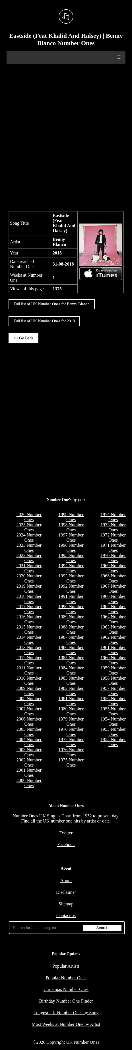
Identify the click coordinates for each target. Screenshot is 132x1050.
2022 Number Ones (29, 558)
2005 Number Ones (29, 732)
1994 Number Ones (71, 568)
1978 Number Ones (71, 732)
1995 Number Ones (71, 558)
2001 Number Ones (29, 773)
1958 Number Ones (112, 681)
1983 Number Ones (71, 681)
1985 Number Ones (71, 660)
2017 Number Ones (29, 609)
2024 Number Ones (29, 537)
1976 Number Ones (71, 752)
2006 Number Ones (29, 722)
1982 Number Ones (71, 691)
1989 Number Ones (71, 619)
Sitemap (66, 903)
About (66, 880)
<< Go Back (23, 338)
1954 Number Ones (112, 722)
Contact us (66, 915)
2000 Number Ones (29, 783)
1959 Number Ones (112, 670)
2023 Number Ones (29, 548)
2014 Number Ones (29, 640)
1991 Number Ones (71, 599)
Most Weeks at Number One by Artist (66, 1024)
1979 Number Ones (71, 722)
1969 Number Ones (112, 568)
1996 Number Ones (71, 548)
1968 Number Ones (112, 578)
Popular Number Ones (66, 977)
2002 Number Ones (29, 762)
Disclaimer (66, 892)
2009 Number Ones (29, 691)
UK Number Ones (82, 1042)
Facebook (66, 844)
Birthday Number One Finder (66, 1001)
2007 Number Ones (29, 711)
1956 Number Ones (112, 701)
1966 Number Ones (112, 599)
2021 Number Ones (29, 568)
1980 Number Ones (71, 711)
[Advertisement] (66, 137)
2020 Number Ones (29, 578)
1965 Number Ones (112, 609)
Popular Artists (66, 966)
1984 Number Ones (71, 670)
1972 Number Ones (112, 537)
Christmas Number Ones (66, 989)
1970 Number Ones (112, 558)
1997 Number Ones (71, 537)
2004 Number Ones (29, 742)
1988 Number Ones (71, 629)
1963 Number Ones (112, 629)
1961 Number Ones (112, 650)
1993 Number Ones (71, 578)
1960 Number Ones (112, 660)
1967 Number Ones (112, 589)
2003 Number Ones (29, 752)
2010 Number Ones (29, 681)
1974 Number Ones (112, 517)
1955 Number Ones (112, 711)
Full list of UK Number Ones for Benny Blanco (52, 304)
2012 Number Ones (29, 660)
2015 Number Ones (29, 629)
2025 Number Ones (29, 527)
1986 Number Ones (71, 650)
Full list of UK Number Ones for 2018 (44, 321)
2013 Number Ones (29, 650)
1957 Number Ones (112, 691)
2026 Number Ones (29, 517)
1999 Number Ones (71, 517)
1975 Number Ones (71, 762)
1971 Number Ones (112, 548)
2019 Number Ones (29, 589)
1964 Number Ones (112, 619)
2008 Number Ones (29, 701)
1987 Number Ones (71, 640)
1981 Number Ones (71, 701)
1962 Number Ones (112, 640)
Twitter (66, 832)
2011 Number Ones (29, 670)
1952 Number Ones (112, 742)
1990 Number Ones (71, 609)
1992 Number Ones (71, 589)
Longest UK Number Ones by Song (66, 1012)
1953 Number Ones (112, 732)
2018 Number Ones (29, 599)
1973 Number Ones (112, 527)
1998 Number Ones (71, 527)
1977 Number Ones (71, 742)
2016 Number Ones (29, 619)
